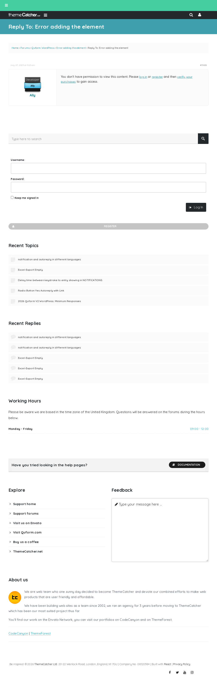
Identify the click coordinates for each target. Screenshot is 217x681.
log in (143, 77)
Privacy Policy (181, 664)
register (157, 77)
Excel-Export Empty (30, 269)
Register (64, 226)
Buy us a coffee (26, 542)
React (167, 664)
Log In (198, 207)
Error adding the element (71, 47)
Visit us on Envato (27, 523)
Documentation (186, 465)
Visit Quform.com (27, 532)
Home (15, 47)
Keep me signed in (27, 197)
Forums (25, 47)
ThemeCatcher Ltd (45, 664)
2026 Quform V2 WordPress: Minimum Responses (49, 301)
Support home (24, 504)
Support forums (26, 513)
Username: (18, 160)
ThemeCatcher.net (28, 551)
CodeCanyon (18, 633)
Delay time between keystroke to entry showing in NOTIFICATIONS (60, 280)
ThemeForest (41, 633)
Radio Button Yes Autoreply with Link (41, 290)
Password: (17, 179)
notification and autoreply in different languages (49, 259)
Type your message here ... (140, 504)
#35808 (203, 65)
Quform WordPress (43, 47)
